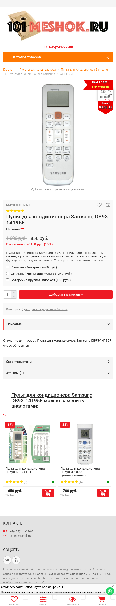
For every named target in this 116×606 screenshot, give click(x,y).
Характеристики (19, 362)
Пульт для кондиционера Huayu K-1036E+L (25, 470)
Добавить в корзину (66, 294)
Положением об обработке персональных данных (69, 573)
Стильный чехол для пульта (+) (39, 274)
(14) (71, 482)
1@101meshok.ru (19, 535)
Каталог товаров (24, 57)
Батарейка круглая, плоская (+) (38, 280)
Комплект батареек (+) (31, 267)
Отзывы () (15, 373)
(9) (16, 482)
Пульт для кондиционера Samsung (45, 309)
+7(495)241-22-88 (58, 47)
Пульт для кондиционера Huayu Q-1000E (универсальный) (80, 472)
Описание (14, 324)
